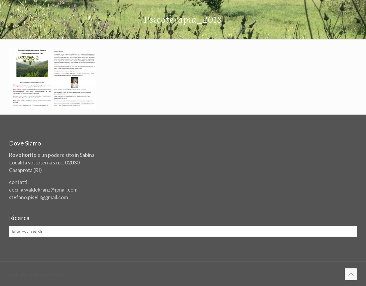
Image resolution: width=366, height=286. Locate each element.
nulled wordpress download (40, 274)
